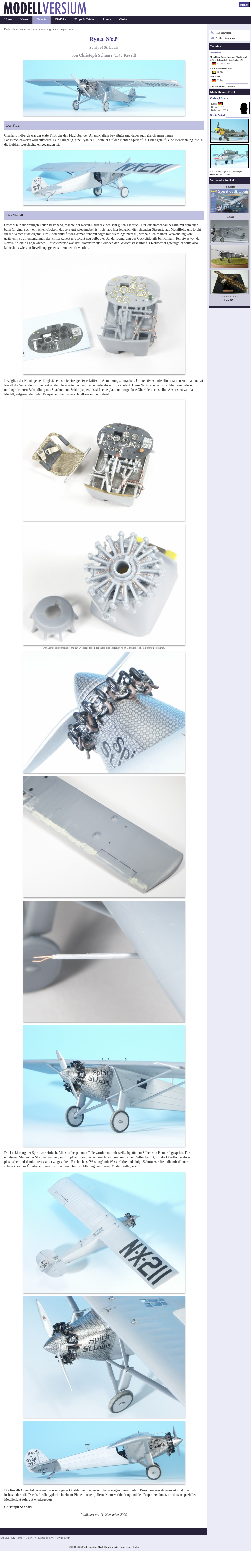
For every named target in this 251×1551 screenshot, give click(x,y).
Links (136, 1547)
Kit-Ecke (60, 19)
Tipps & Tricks (84, 19)
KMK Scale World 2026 (221, 68)
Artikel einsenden (225, 38)
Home (8, 19)
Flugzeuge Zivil (49, 29)
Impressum (125, 1547)
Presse (107, 19)
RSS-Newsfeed (223, 32)
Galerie (41, 19)
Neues (24, 19)
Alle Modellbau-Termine (222, 86)
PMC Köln (215, 76)
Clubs (123, 19)
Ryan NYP (229, 299)
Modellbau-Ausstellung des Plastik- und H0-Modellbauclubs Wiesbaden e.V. (228, 58)
